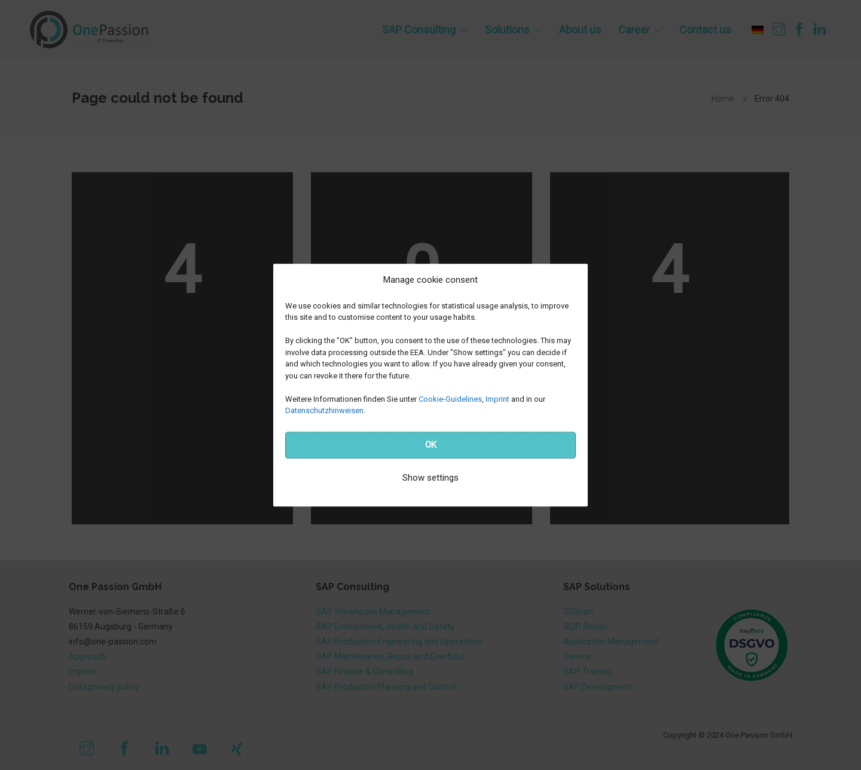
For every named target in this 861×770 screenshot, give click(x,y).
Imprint (497, 399)
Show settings (430, 477)
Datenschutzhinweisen (324, 410)
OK (430, 444)
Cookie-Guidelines (450, 399)
